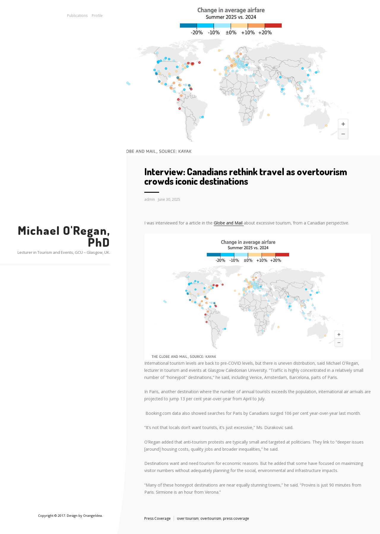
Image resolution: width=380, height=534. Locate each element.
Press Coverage (157, 518)
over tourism (188, 518)
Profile (97, 15)
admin (149, 199)
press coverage (236, 518)
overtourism (210, 518)
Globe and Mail (229, 223)
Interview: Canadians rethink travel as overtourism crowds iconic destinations (245, 176)
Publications (77, 15)
